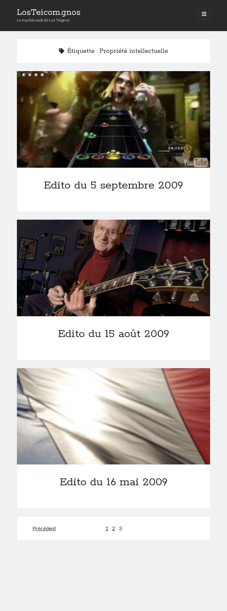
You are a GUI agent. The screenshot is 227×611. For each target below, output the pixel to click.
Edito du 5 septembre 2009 (113, 119)
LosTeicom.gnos (49, 12)
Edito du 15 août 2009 (113, 268)
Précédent (44, 528)
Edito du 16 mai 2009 (113, 416)
